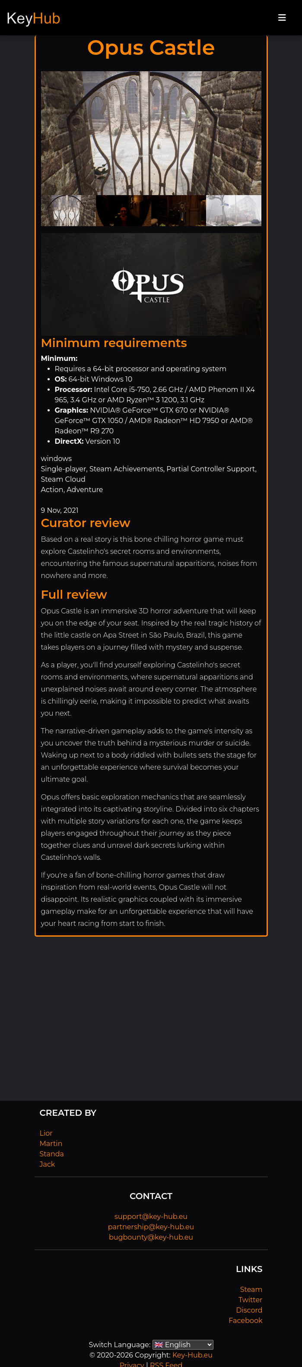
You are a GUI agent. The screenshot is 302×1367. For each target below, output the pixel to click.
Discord (249, 1310)
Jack (47, 1164)
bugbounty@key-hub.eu (151, 1237)
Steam (251, 1289)
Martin (51, 1144)
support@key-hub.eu (151, 1216)
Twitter (250, 1300)
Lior (46, 1133)
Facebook (245, 1320)
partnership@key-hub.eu (151, 1227)
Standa (52, 1154)
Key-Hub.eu (192, 1355)
